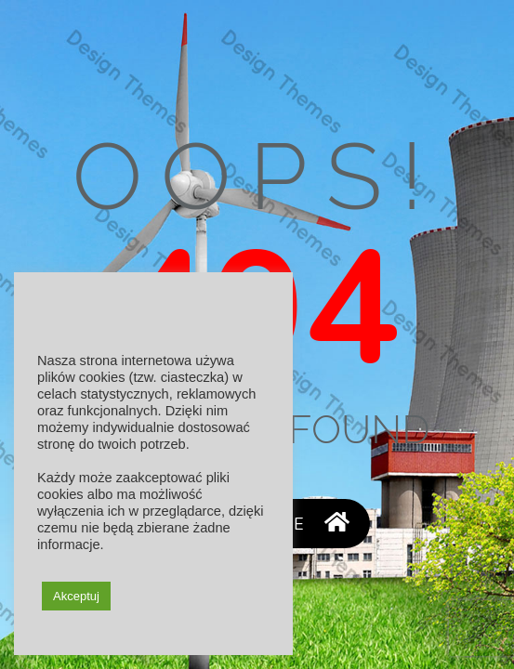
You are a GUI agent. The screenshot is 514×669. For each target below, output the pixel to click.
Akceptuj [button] (76, 596)
